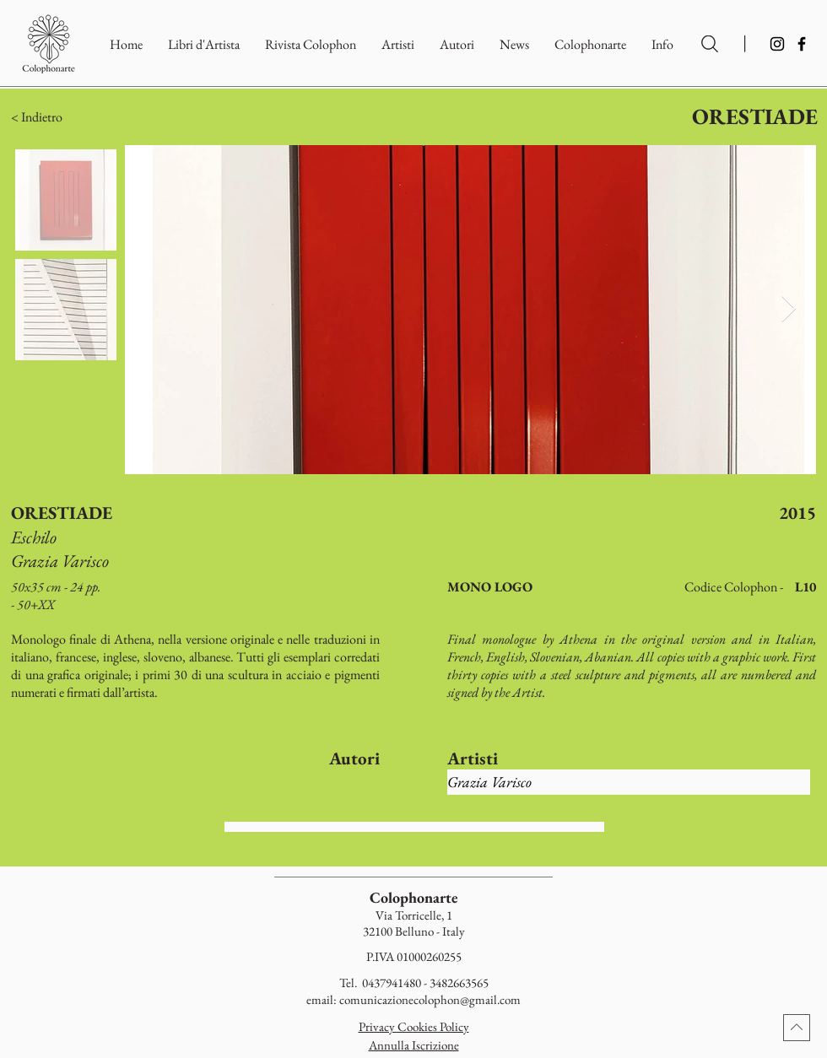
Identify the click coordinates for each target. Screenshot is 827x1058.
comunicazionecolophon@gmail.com (430, 999)
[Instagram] (777, 44)
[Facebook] (801, 44)
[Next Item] (788, 309)
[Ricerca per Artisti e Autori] (710, 43)
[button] (590, 44)
